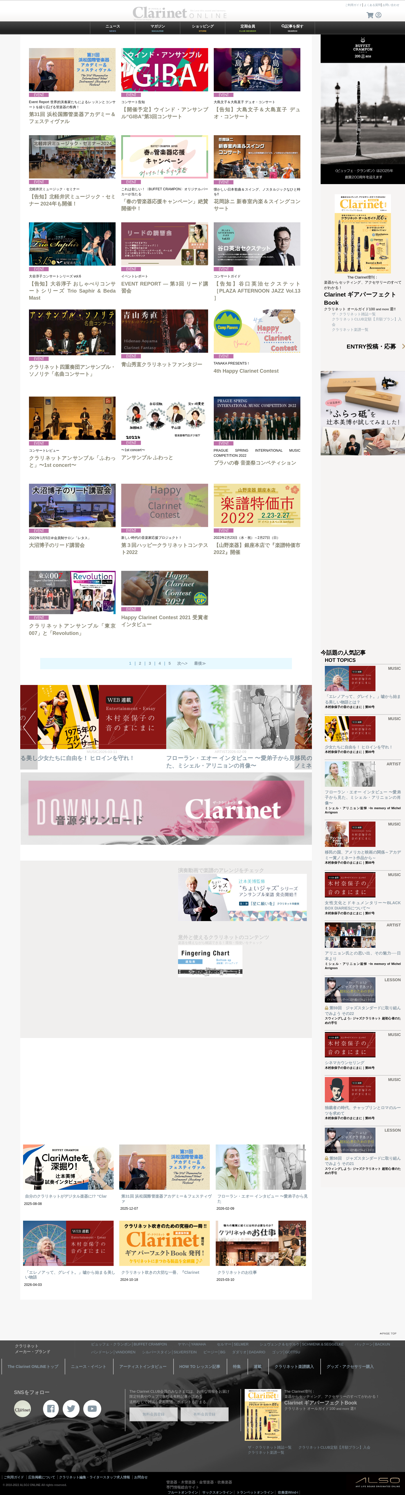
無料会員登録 (154, 1414)
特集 (237, 1366)
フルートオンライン (183, 1492)
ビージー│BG (214, 1352)
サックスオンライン (217, 1492)
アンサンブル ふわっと (147, 457)
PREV (29, 727)
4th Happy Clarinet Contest (246, 371)
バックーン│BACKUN (372, 1344)
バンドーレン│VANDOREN (113, 1352)
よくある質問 (372, 4)
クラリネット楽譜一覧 (350, 329)
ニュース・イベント (88, 1366)
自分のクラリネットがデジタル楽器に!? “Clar (66, 1196)
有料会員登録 (204, 1414)
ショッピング (203, 28)
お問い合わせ (390, 4)
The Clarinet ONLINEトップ (33, 1366)
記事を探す (292, 28)
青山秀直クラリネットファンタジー (161, 364)
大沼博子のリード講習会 (57, 545)
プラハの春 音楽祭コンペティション (255, 463)
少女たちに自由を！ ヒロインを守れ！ (86, 758)
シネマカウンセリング (344, 1062)
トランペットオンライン (255, 1492)
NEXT (303, 727)
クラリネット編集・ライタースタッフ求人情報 (94, 1477)
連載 (258, 1366)
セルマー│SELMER (233, 1344)
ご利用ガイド (353, 4)
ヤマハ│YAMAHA (192, 1344)
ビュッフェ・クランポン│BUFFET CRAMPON (129, 1344)
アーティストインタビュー (142, 1366)
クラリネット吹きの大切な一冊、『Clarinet (160, 1272)
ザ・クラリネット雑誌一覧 (354, 314)
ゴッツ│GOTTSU (286, 1352)
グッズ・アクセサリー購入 (350, 1366)
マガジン (157, 28)
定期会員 (247, 28)
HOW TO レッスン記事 (199, 1366)
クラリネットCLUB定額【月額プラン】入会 (334, 1447)
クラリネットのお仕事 (237, 1272)
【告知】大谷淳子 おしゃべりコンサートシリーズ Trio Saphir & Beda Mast (72, 291)
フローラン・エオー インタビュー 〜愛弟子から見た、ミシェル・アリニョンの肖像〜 (363, 797)
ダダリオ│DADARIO (248, 1352)
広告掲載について (41, 1477)
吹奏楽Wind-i (288, 1492)
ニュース (112, 28)
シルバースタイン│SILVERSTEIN (169, 1352)
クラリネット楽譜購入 (294, 1366)
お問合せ (141, 1477)
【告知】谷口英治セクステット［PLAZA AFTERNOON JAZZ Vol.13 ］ (257, 291)
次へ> (182, 663)
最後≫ (200, 663)
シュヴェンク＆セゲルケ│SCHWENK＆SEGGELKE (302, 1344)
